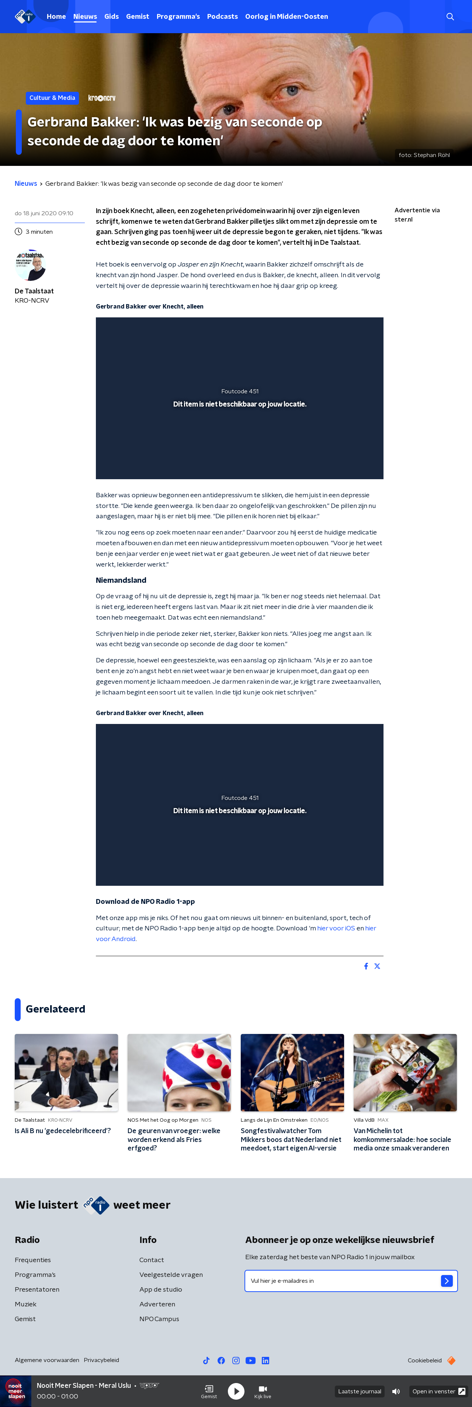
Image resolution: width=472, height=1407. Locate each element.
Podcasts (222, 17)
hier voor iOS (336, 928)
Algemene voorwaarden (47, 1360)
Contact (151, 1260)
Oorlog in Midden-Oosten (286, 17)
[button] (209, 1391)
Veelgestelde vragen (171, 1275)
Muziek (26, 1304)
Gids (111, 17)
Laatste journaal (359, 1391)
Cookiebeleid (425, 1361)
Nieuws (85, 17)
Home (56, 17)
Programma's (178, 17)
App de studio (160, 1289)
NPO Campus (159, 1319)
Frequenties (33, 1260)
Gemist (137, 17)
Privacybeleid (101, 1360)
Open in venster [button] (439, 1391)
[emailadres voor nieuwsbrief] (351, 1281)
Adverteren (157, 1304)
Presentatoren (37, 1289)
